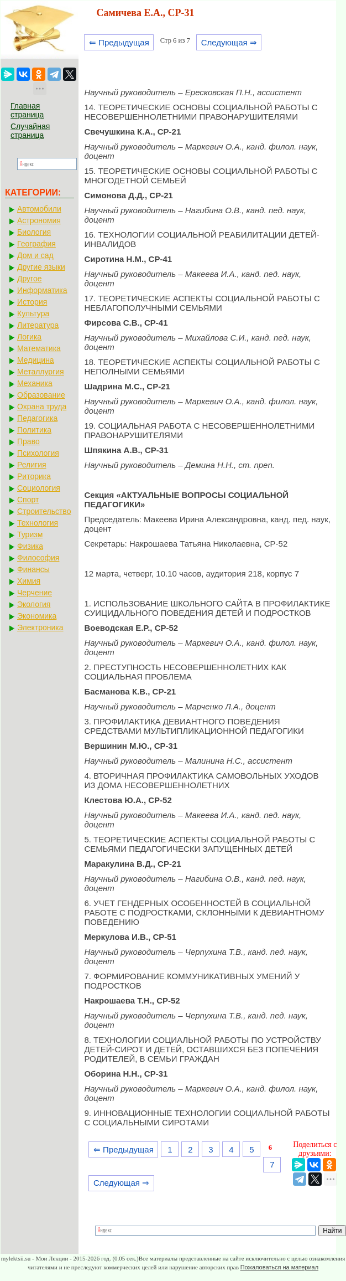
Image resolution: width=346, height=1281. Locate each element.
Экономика (36, 615)
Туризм (30, 534)
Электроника (40, 627)
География (36, 243)
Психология (38, 453)
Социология (38, 487)
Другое (29, 278)
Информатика (42, 290)
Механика (35, 383)
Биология (34, 232)
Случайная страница (30, 131)
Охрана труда (41, 406)
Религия (31, 464)
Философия (38, 557)
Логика (29, 336)
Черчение (34, 592)
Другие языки (41, 267)
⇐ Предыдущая (119, 42)
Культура (33, 313)
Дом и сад (35, 255)
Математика (39, 348)
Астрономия (39, 220)
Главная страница (27, 110)
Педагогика (37, 418)
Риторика (34, 476)
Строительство (44, 511)
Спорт (28, 499)
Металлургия (40, 371)
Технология (37, 522)
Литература (38, 325)
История (32, 301)
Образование (41, 394)
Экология (33, 604)
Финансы (33, 569)
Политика (34, 429)
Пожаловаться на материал (279, 1267)
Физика (30, 546)
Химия (28, 581)
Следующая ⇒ (229, 42)
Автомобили (39, 208)
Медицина (35, 360)
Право (28, 441)
